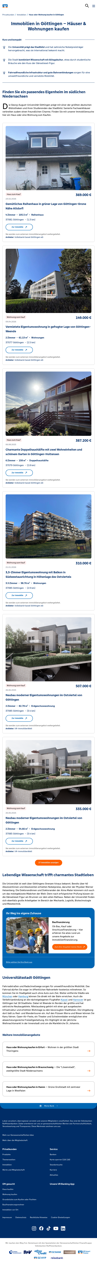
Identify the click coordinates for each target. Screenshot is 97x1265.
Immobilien (7, 1165)
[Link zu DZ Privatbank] (70, 1252)
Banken (53, 1154)
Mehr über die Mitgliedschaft (15, 1140)
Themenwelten (8, 1159)
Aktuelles (54, 1175)
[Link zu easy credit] (41, 1252)
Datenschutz (20, 1217)
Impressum (7, 1217)
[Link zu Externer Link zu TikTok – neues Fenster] (48, 1228)
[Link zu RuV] (28, 1252)
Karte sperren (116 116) (60, 1159)
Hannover (78, 999)
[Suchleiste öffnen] (87, 5)
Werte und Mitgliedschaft (13, 1170)
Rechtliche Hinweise (38, 1217)
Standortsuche (56, 1165)
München (7, 996)
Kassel (64, 999)
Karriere (53, 1170)
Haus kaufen (7, 1189)
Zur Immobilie (19, 227)
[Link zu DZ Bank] (55, 1252)
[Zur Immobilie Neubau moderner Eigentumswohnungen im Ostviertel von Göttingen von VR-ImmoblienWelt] (48, 673)
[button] (69, 947)
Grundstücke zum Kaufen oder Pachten (19, 1199)
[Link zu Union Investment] (15, 1252)
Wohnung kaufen (9, 1194)
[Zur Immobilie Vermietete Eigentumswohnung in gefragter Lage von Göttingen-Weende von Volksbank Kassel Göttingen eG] (48, 305)
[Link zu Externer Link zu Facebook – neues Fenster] (41, 1228)
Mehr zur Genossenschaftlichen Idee (18, 1135)
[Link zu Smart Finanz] (84, 1252)
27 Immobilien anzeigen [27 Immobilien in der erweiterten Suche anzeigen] (48, 862)
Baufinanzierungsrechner (13, 1204)
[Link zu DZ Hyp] (40, 1258)
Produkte (6, 1154)
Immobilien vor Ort (10, 1210)
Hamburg (23, 996)
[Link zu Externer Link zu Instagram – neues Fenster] (34, 1228)
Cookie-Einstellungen (60, 1217)
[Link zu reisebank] (57, 1258)
